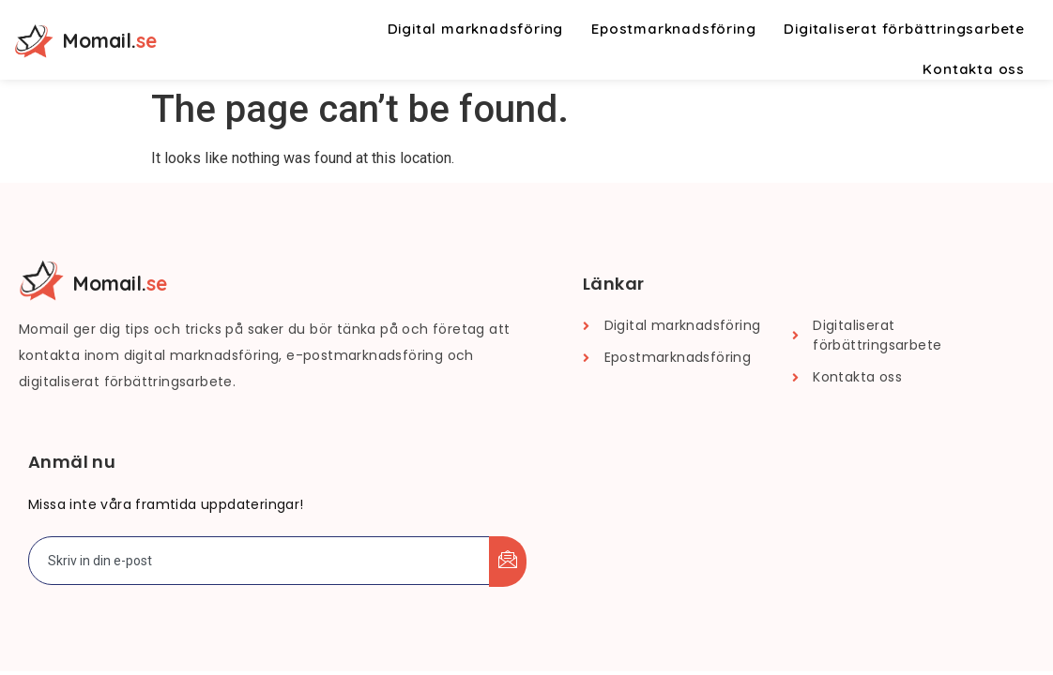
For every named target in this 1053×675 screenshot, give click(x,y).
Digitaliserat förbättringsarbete (904, 29)
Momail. (109, 40)
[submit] (507, 561)
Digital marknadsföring (476, 29)
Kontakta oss (974, 69)
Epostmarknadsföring (673, 29)
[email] (259, 560)
